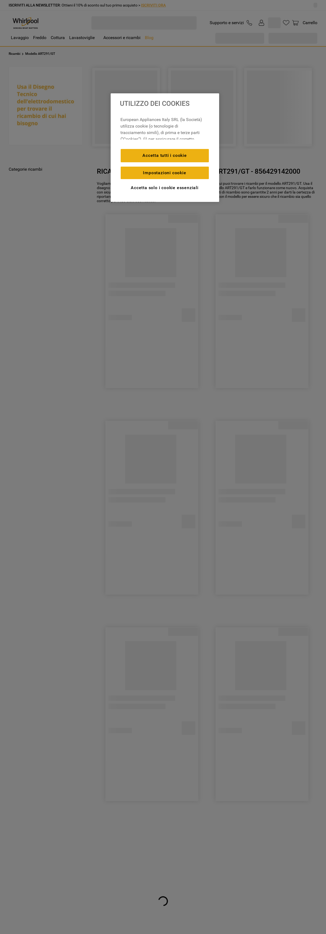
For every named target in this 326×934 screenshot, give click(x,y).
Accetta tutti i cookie (164, 155)
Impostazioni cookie (164, 172)
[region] (165, 147)
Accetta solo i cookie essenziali (165, 187)
